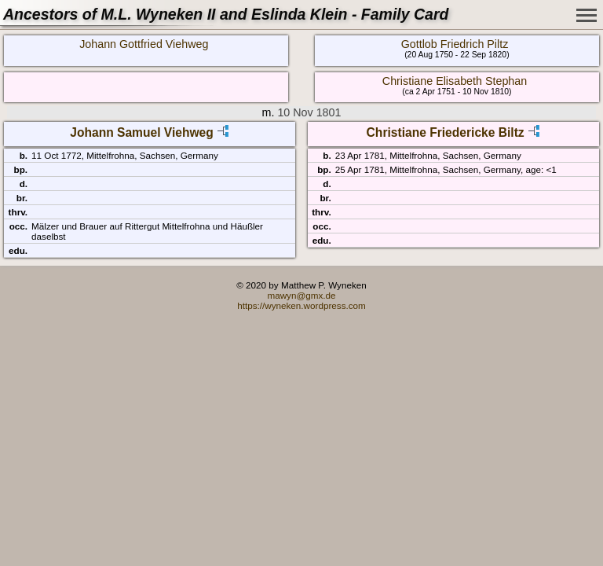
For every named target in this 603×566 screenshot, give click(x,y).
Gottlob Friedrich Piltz (455, 44)
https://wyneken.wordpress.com (301, 305)
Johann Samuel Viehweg (142, 132)
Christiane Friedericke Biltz (445, 132)
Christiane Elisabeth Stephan (454, 81)
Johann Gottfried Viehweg (143, 44)
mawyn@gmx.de (301, 295)
